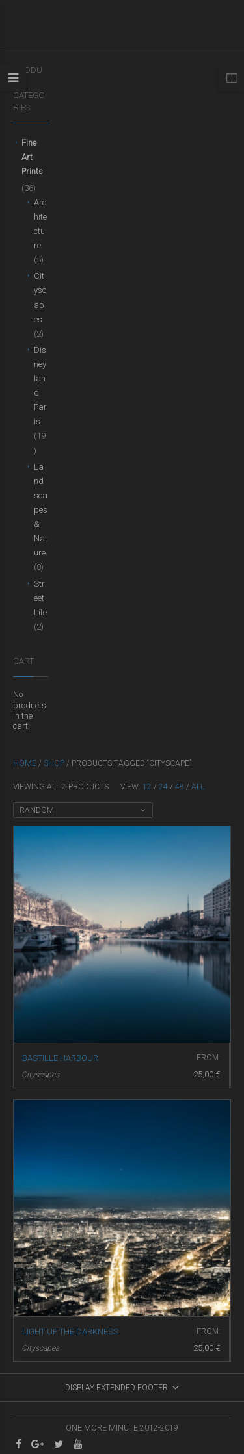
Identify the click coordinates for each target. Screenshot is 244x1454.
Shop (54, 763)
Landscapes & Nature (40, 509)
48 (179, 786)
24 (163, 786)
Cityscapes (40, 1074)
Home (24, 763)
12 (147, 786)
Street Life (40, 598)
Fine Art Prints (32, 157)
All (197, 786)
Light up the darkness (70, 1331)
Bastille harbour (60, 1058)
